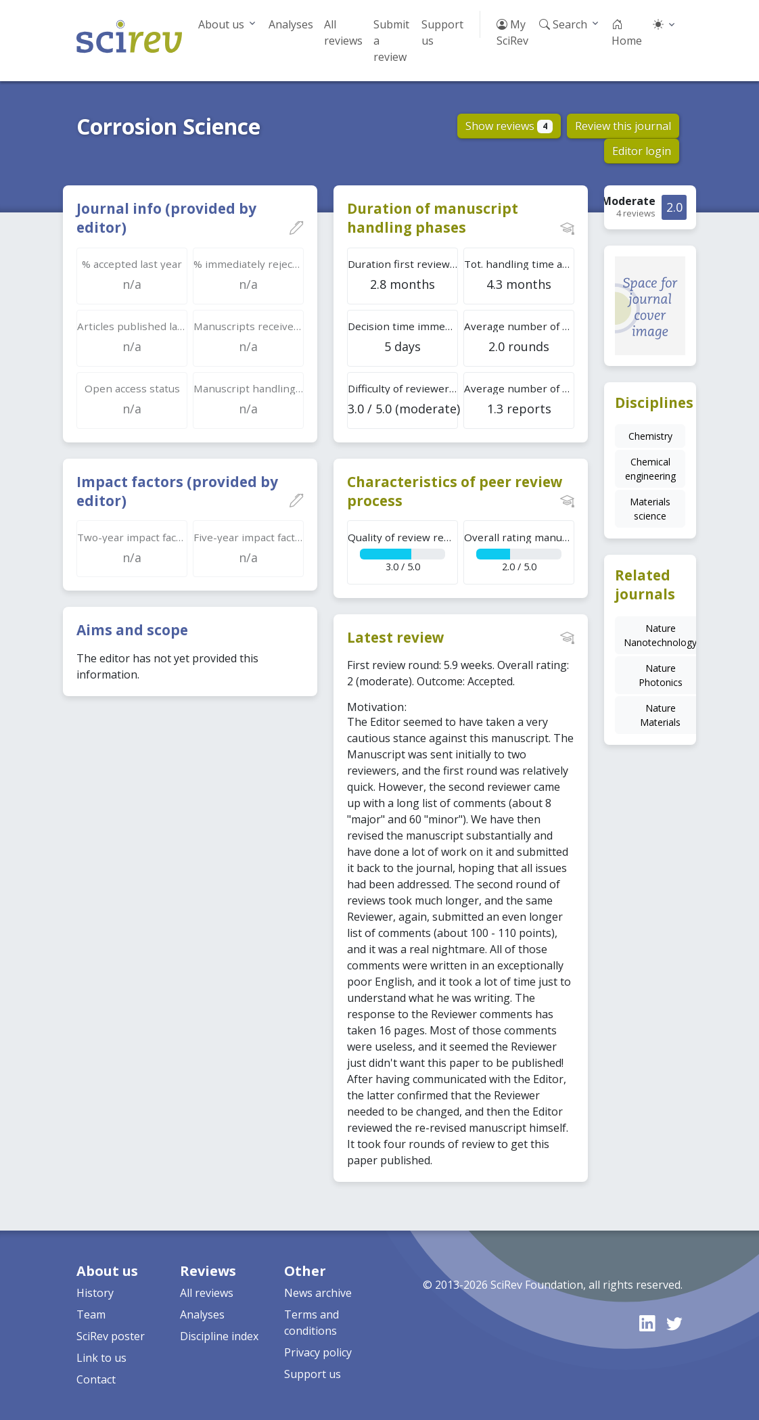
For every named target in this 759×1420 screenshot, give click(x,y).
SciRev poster (110, 1336)
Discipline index (219, 1336)
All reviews (343, 32)
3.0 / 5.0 (403, 551)
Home (627, 32)
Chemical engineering (650, 468)
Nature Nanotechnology (660, 635)
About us (221, 24)
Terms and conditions (311, 1322)
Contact (96, 1379)
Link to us (101, 1357)
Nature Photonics (661, 675)
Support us (442, 32)
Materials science (650, 508)
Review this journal (623, 125)
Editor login (641, 150)
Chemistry (650, 436)
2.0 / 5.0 (519, 551)
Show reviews (509, 125)
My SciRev (512, 32)
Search (563, 24)
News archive (318, 1292)
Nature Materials (660, 715)
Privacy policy (318, 1352)
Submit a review (391, 40)
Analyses (291, 24)
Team (91, 1314)
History (95, 1292)
